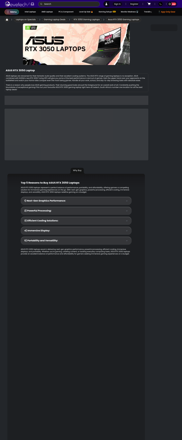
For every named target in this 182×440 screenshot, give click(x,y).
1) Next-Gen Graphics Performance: (76, 200)
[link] (16, 4)
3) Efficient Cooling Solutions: (76, 220)
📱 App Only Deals (167, 11)
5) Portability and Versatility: (76, 240)
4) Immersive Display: (76, 230)
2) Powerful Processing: (76, 210)
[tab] (78, 171)
